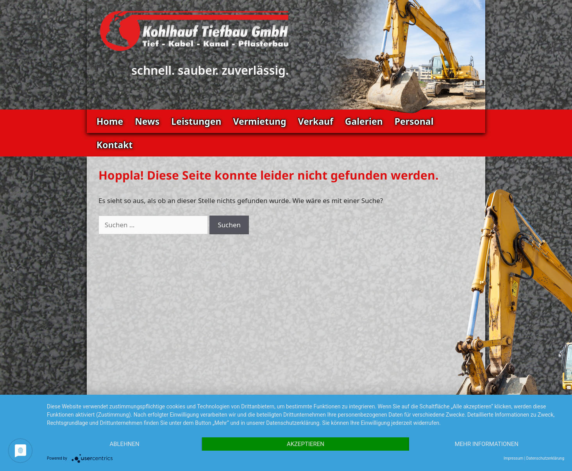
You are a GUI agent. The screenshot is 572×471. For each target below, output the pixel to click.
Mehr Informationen (486, 444)
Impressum (513, 458)
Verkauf (315, 121)
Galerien (364, 121)
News (147, 121)
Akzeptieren (305, 444)
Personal (414, 121)
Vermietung (259, 121)
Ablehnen (124, 444)
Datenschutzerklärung (545, 458)
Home (110, 121)
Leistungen (196, 121)
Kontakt (115, 144)
